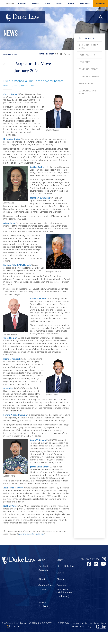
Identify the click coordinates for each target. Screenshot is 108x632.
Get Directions (14, 626)
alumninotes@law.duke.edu (31, 534)
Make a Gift (85, 3)
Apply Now (100, 3)
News (10, 34)
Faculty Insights (87, 55)
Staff (47, 3)
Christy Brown (10, 94)
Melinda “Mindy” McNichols (17, 265)
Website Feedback (43, 604)
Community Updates (89, 76)
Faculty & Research (43, 568)
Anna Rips (8, 388)
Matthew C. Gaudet (40, 197)
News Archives (86, 83)
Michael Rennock (12, 359)
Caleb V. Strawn (38, 440)
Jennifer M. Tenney (13, 487)
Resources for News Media (89, 46)
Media (59, 3)
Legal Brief (84, 62)
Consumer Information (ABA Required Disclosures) (65, 591)
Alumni (71, 3)
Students (22, 3)
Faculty (35, 3)
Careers (60, 572)
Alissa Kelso (9, 223)
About (41, 578)
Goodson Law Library (45, 587)
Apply (41, 559)
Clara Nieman (10, 338)
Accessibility (85, 626)
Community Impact (88, 69)
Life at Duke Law (66, 566)
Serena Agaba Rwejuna (15, 415)
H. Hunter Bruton (11, 139)
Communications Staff (87, 92)
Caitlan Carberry (38, 167)
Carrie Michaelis (38, 298)
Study (60, 559)
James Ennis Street (39, 466)
